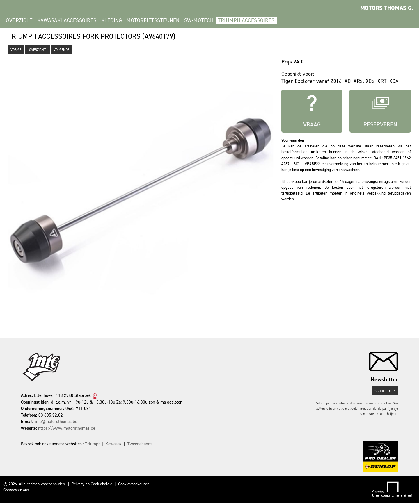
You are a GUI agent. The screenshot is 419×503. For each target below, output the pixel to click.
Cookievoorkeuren (133, 484)
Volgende (61, 49)
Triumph (93, 444)
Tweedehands (139, 444)
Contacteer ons (16, 490)
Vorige (15, 49)
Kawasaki (114, 444)
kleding (111, 20)
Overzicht (19, 20)
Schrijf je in (385, 391)
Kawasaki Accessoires (67, 20)
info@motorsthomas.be (56, 421)
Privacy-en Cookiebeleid (92, 484)
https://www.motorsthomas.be (66, 428)
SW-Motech (199, 20)
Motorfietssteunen (153, 20)
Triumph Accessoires (246, 20)
